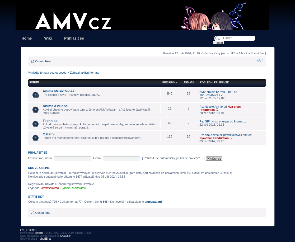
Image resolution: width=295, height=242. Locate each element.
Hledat (31, 230)
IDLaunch (65, 235)
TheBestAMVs (208, 95)
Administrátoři (50, 187)
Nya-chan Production (214, 138)
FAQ (23, 230)
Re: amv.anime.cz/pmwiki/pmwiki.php (223, 134)
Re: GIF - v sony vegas (214, 121)
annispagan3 (153, 201)
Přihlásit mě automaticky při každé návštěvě (174, 158)
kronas (238, 121)
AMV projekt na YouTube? (216, 91)
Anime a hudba (55, 106)
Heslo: (97, 158)
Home (27, 38)
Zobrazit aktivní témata (84, 72)
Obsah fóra (43, 61)
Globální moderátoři (73, 187)
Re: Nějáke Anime (211, 106)
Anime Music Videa (58, 91)
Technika (50, 121)
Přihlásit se (74, 38)
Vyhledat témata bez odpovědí (47, 72)
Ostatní (49, 134)
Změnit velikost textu (259, 60)
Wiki (48, 38)
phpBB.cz (45, 238)
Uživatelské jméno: (40, 158)
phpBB (39, 232)
